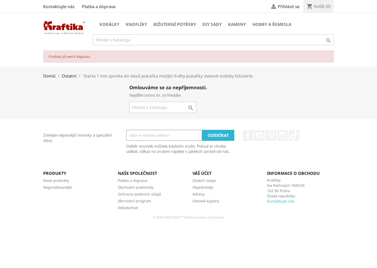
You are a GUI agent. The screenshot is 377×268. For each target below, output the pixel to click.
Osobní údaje (204, 180)
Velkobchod (128, 207)
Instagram (282, 135)
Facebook (248, 135)
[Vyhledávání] (213, 39)
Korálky (109, 24)
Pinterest (271, 135)
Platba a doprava (98, 6)
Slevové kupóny (205, 200)
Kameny (237, 24)
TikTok (294, 135)
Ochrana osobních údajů (139, 194)
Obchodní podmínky (135, 187)
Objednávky (202, 187)
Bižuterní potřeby (174, 24)
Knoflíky (136, 24)
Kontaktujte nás (59, 6)
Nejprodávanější (57, 187)
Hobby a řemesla (271, 24)
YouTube (259, 135)
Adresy (198, 194)
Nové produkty (56, 180)
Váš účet (202, 173)
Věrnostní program (134, 200)
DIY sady (212, 24)
